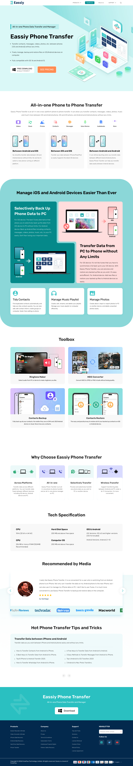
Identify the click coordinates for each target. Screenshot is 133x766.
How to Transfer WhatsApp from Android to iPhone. (35, 663)
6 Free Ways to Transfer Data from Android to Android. (87, 651)
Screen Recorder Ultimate (17, 731)
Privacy (43, 734)
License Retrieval (77, 741)
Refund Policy (76, 747)
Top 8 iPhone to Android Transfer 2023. (31, 659)
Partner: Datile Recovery (47, 747)
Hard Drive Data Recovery (17, 744)
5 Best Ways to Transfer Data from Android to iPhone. (36, 655)
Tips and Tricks (76, 731)
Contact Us (75, 737)
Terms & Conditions (46, 737)
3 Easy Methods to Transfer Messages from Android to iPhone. (90, 655)
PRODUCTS (76, 2)
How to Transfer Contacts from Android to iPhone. (35, 651)
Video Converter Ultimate (17, 734)
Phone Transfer (14, 747)
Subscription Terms (46, 741)
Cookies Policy (76, 744)
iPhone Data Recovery (16, 737)
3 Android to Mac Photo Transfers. (79, 663)
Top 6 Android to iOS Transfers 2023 (80, 659)
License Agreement (77, 751)
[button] (123, 591)
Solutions (74, 734)
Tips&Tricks (89, 2)
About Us (101, 2)
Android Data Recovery (16, 741)
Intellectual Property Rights (48, 744)
